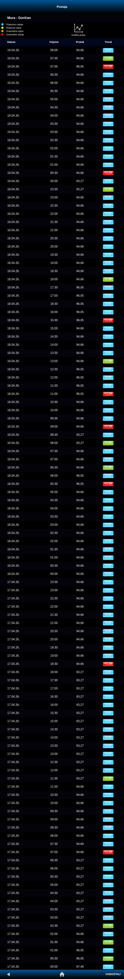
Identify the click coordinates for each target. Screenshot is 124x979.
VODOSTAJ (112, 974)
